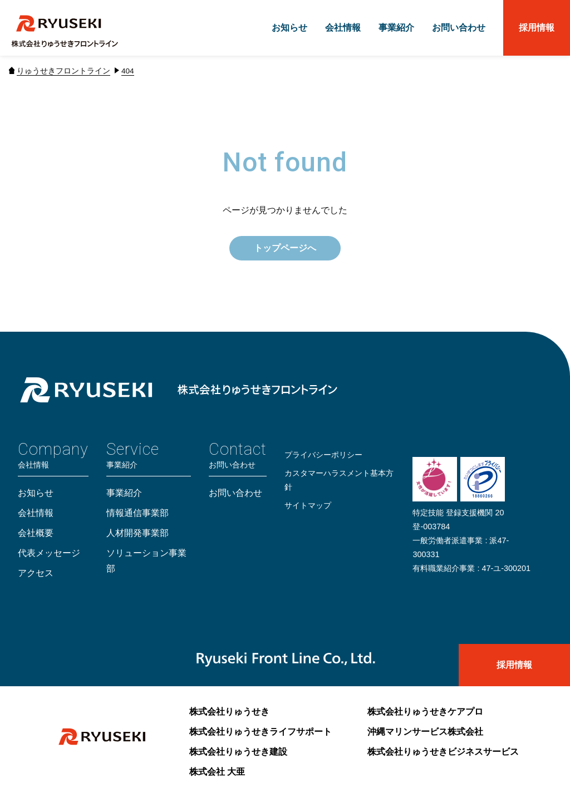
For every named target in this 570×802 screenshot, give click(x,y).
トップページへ (285, 248)
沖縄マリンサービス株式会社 (425, 731)
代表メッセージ (49, 553)
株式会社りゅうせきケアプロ (425, 711)
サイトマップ (307, 505)
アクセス (35, 573)
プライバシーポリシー (323, 454)
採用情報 (536, 27)
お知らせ (289, 27)
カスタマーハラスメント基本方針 (339, 480)
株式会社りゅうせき (229, 711)
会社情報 (343, 27)
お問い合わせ (458, 27)
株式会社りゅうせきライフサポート (260, 731)
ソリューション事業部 (146, 560)
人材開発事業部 (137, 533)
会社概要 (35, 533)
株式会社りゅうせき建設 (238, 751)
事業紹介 (396, 27)
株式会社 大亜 (217, 771)
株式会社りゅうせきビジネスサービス (443, 751)
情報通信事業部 (137, 513)
